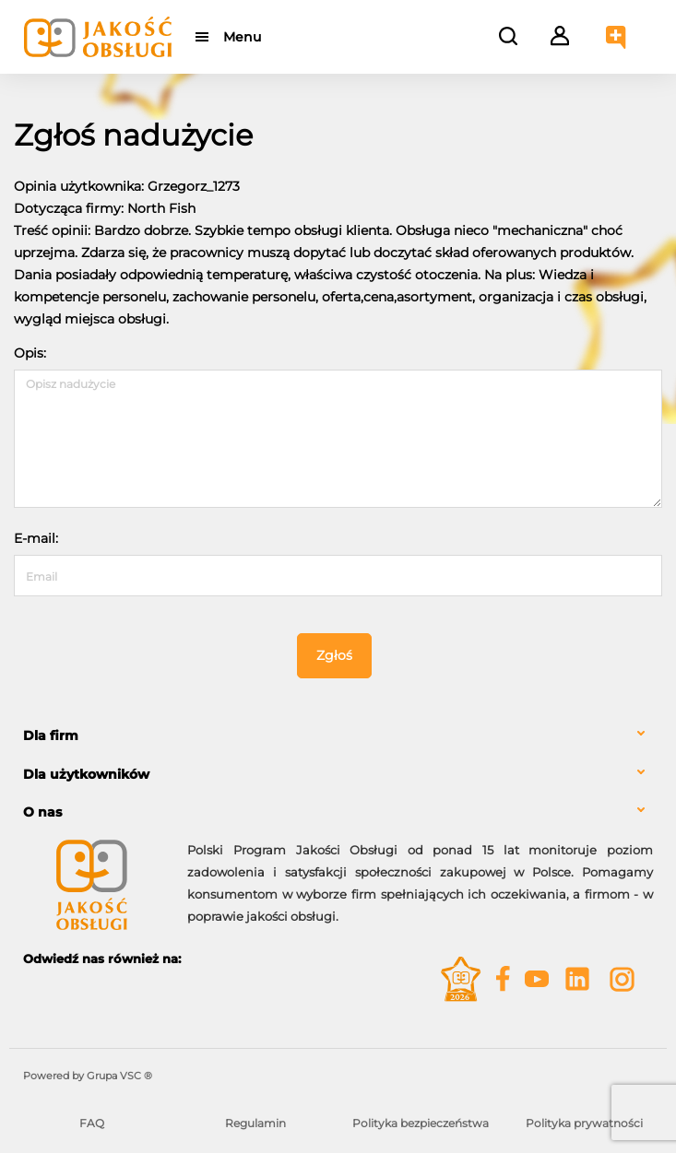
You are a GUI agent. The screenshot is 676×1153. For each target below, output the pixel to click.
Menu (242, 37)
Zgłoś (334, 655)
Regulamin (255, 1123)
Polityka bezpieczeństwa (420, 1123)
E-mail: (36, 538)
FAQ (91, 1123)
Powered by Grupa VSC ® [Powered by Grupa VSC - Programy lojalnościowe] (87, 1075)
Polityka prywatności (584, 1123)
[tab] (338, 735)
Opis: (30, 353)
